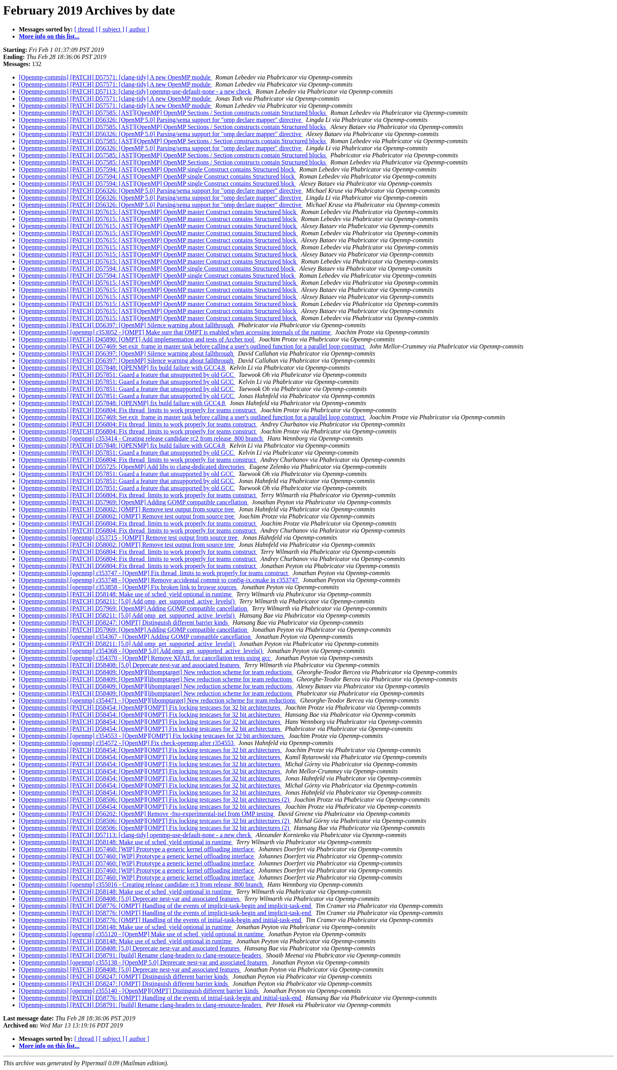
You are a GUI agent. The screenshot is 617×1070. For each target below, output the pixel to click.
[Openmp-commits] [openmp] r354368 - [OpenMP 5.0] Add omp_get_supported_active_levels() (141, 651)
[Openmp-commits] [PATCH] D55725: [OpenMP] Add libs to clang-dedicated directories (132, 466)
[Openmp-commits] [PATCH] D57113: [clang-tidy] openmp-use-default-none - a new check (136, 91)
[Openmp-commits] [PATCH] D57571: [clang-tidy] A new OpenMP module (115, 77)
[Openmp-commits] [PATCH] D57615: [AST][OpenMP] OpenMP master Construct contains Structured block (158, 211)
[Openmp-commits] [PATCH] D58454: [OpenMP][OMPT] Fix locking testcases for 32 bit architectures (150, 707)
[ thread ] (86, 29)
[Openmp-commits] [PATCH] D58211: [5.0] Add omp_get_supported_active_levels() (127, 601)
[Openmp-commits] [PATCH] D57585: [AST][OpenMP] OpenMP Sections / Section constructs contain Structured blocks (173, 112)
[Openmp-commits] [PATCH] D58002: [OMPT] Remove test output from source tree (127, 509)
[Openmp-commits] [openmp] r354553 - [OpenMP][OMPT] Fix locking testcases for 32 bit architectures (152, 735)
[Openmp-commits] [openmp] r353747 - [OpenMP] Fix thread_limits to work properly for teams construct (154, 573)
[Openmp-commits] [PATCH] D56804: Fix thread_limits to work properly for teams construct (138, 410)
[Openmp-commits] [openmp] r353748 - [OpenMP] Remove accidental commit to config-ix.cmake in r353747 (159, 580)
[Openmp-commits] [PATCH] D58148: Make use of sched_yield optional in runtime (126, 594)
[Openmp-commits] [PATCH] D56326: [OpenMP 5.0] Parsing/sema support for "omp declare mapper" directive (161, 119)
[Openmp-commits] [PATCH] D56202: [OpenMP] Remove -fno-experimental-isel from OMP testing (147, 813)
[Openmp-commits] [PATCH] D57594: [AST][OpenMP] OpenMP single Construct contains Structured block (157, 169)
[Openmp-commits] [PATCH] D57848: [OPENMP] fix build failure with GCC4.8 (122, 367)
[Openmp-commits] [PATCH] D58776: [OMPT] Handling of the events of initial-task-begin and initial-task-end (161, 920)
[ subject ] (111, 29)
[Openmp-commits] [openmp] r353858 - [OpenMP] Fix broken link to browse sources (128, 587)
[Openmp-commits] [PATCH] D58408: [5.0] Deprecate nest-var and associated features (130, 665)
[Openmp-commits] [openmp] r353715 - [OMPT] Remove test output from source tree (129, 537)
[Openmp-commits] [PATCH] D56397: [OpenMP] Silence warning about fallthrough (127, 325)
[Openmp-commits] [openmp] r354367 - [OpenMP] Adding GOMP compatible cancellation (135, 636)
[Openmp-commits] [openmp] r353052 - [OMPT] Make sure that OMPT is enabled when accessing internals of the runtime (175, 332)
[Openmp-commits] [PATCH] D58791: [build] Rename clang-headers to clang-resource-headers (141, 955)
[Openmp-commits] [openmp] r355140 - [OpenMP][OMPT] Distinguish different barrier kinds (139, 990)
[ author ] (138, 29)
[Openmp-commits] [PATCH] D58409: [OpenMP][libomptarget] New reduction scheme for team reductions (156, 672)
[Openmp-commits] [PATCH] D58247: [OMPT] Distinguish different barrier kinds (124, 622)
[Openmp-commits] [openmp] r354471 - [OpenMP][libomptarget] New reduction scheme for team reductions (158, 700)
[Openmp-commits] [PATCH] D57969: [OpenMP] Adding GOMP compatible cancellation (134, 502)
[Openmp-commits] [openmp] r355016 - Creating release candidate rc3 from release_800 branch (141, 884)
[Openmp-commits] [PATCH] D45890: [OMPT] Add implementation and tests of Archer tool (137, 339)
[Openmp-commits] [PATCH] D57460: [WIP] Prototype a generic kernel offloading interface (137, 849)
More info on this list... (49, 36)
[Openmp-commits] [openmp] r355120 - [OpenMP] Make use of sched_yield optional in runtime (142, 934)
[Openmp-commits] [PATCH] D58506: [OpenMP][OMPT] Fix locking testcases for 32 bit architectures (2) (155, 799)
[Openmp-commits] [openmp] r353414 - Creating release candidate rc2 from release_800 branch (141, 438)
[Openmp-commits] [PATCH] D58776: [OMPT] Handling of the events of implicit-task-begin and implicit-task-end (165, 905)
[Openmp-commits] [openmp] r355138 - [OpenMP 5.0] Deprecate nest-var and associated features (144, 962)
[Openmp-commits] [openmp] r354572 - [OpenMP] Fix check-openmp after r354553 (127, 743)
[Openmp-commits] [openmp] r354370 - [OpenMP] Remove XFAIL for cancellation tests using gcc (145, 658)
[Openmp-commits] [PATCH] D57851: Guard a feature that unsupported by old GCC (127, 374)
